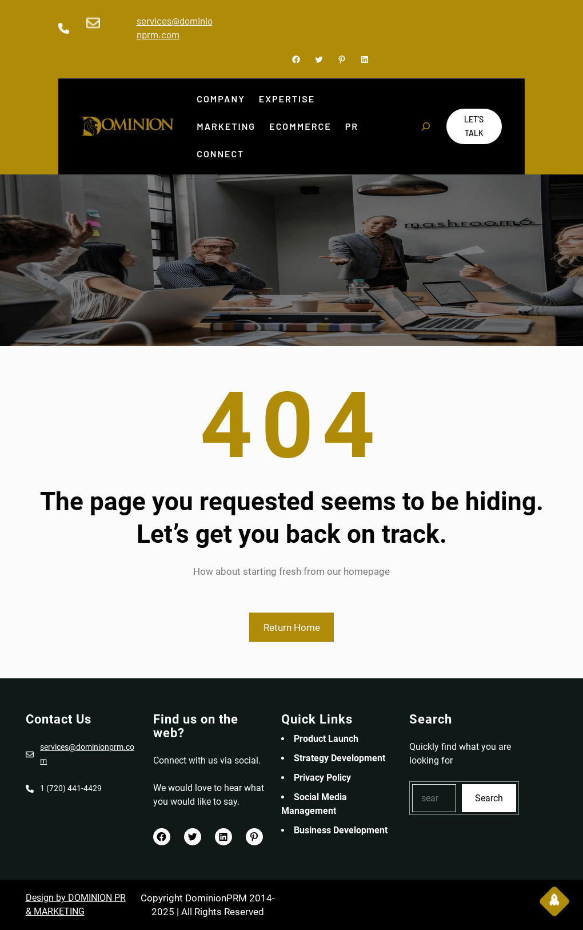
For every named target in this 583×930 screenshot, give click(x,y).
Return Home (291, 627)
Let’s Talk (474, 126)
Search (489, 798)
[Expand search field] (426, 126)
